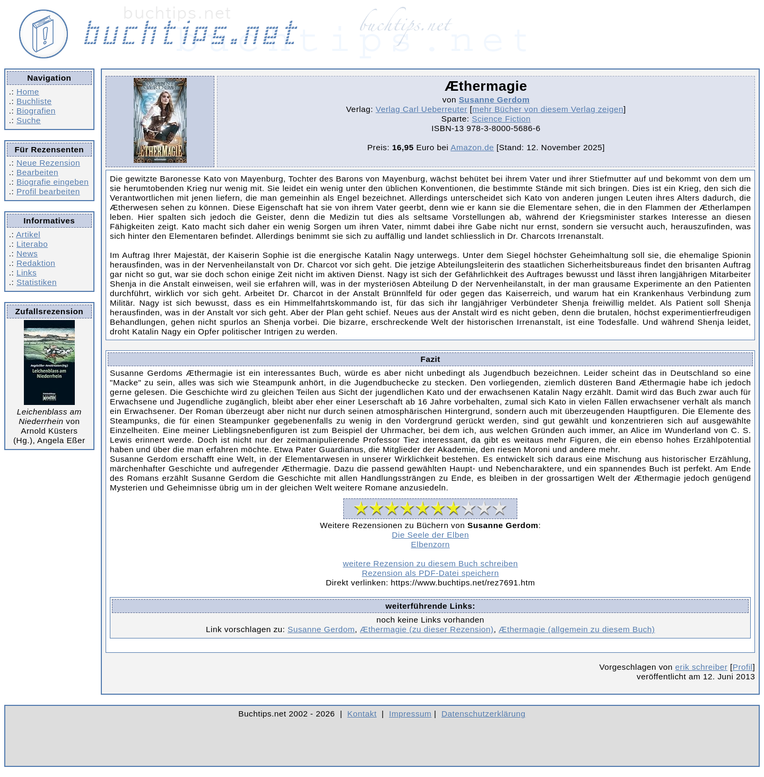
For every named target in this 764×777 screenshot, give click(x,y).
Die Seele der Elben (430, 534)
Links (26, 272)
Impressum (410, 713)
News (27, 253)
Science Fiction (501, 118)
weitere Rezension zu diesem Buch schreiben (430, 563)
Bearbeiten (37, 172)
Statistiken (36, 282)
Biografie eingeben (52, 181)
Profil (743, 666)
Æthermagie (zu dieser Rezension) (426, 629)
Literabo (32, 243)
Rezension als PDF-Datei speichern (430, 572)
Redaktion (35, 262)
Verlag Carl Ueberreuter (421, 109)
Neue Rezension (48, 162)
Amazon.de (472, 147)
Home (27, 91)
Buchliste (33, 101)
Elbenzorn (430, 544)
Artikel (28, 234)
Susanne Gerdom (494, 99)
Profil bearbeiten (48, 191)
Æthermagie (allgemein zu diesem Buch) (577, 629)
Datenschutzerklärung (483, 713)
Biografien (36, 110)
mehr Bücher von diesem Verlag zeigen (547, 109)
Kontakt (362, 713)
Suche (28, 120)
